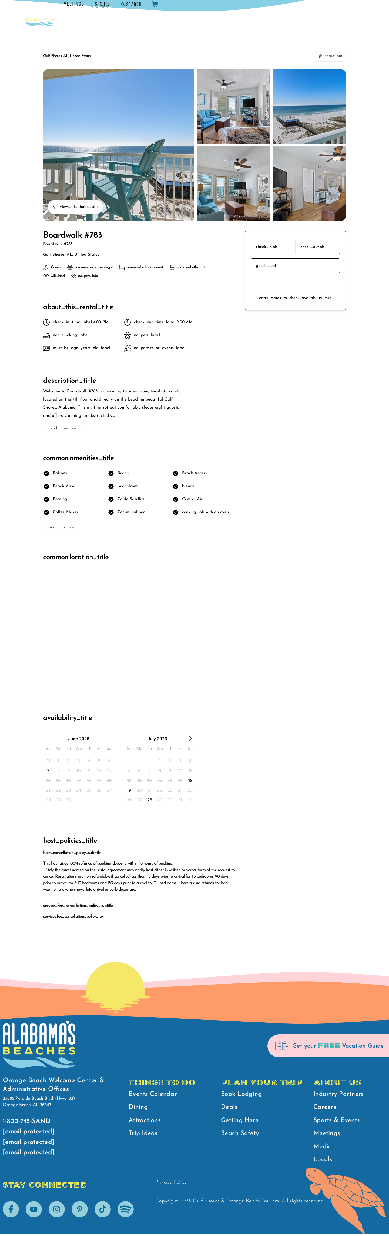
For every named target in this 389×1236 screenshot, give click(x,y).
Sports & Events (337, 1121)
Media (322, 1148)
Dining (138, 1108)
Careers (325, 1108)
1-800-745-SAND (27, 1121)
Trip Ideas (144, 1135)
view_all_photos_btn (75, 207)
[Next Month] (190, 739)
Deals (229, 1108)
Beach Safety (241, 1135)
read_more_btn (62, 428)
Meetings (263, 3)
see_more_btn (61, 527)
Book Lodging (242, 1094)
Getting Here (241, 1121)
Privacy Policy (171, 1184)
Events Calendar (154, 1094)
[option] (48, 760)
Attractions (145, 1121)
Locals (323, 1161)
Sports (292, 3)
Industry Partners (339, 1094)
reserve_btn (295, 284)
